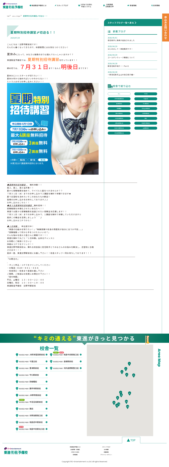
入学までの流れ (72, 453)
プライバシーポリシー (146, 453)
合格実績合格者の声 (108, 5)
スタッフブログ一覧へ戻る (121, 22)
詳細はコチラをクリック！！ (20, 243)
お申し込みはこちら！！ (18, 202)
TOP (9, 15)
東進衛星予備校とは (38, 5)
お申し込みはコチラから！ (19, 219)
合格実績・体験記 (121, 448)
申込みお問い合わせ (165, 27)
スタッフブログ (61, 5)
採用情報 (155, 5)
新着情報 (132, 5)
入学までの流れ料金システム (85, 5)
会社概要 (146, 448)
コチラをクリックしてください (35, 264)
